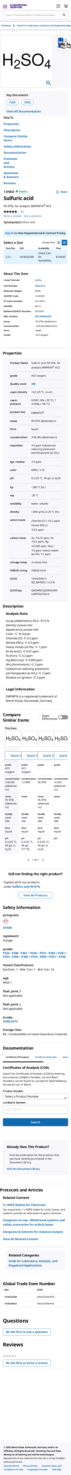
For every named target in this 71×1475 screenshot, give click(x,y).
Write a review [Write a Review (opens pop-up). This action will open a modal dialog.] (12, 216)
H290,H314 (10, 1021)
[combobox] (35, 1109)
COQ (27, 102)
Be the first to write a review (28, 1364)
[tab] (9, 25)
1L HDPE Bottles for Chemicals (24, 1205)
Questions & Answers (11, 175)
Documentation (15, 153)
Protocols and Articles (10, 163)
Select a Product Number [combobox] (22, 1096)
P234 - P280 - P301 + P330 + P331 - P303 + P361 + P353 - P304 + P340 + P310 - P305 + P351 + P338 (35, 955)
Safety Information (17, 146)
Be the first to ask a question (27, 1332)
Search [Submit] (35, 1122)
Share (61, 191)
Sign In (9, 233)
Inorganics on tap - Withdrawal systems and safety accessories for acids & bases (34, 1222)
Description (12, 130)
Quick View (18, 756)
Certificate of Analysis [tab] (17, 1057)
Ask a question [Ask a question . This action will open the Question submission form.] (33, 216)
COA (12, 102)
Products (6, 25)
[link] (11, 1465)
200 (33, 384)
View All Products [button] (35, 895)
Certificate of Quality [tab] (46, 1057)
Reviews (10, 183)
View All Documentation (24, 111)
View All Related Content (20, 1239)
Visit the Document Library (23, 1169)
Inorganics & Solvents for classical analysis (33, 1232)
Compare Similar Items (16, 138)
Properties (11, 124)
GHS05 (7, 928)
